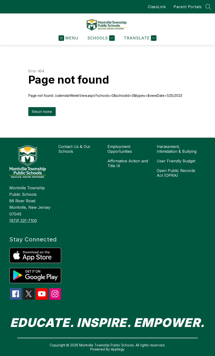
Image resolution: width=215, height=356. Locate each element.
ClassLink (157, 6)
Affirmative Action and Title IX (128, 163)
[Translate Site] (139, 38)
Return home (42, 112)
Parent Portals (187, 6)
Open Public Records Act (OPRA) (176, 173)
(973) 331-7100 (23, 220)
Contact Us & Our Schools (74, 149)
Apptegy (118, 349)
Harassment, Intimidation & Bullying (177, 149)
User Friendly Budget (176, 161)
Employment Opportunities (120, 149)
